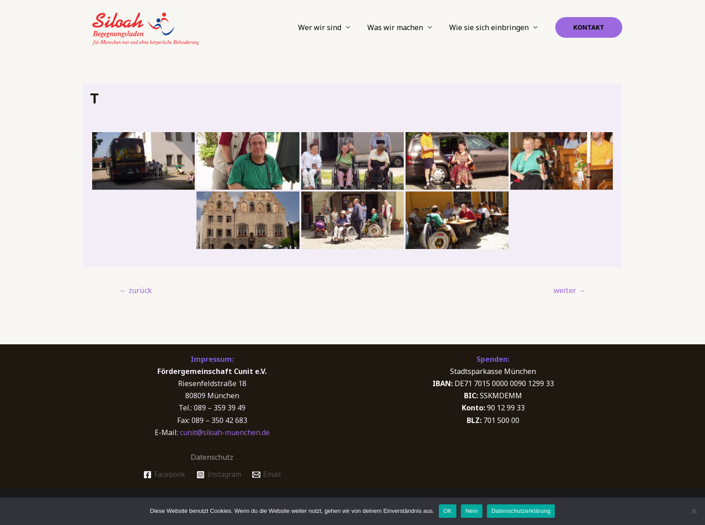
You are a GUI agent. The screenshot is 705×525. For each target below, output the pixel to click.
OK (447, 510)
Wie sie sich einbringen (490, 27)
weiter (569, 290)
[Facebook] (163, 475)
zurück (135, 290)
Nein (471, 510)
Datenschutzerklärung (520, 510)
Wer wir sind (326, 27)
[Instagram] (218, 475)
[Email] (267, 475)
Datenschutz (212, 457)
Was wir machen (399, 27)
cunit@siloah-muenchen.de (225, 432)
